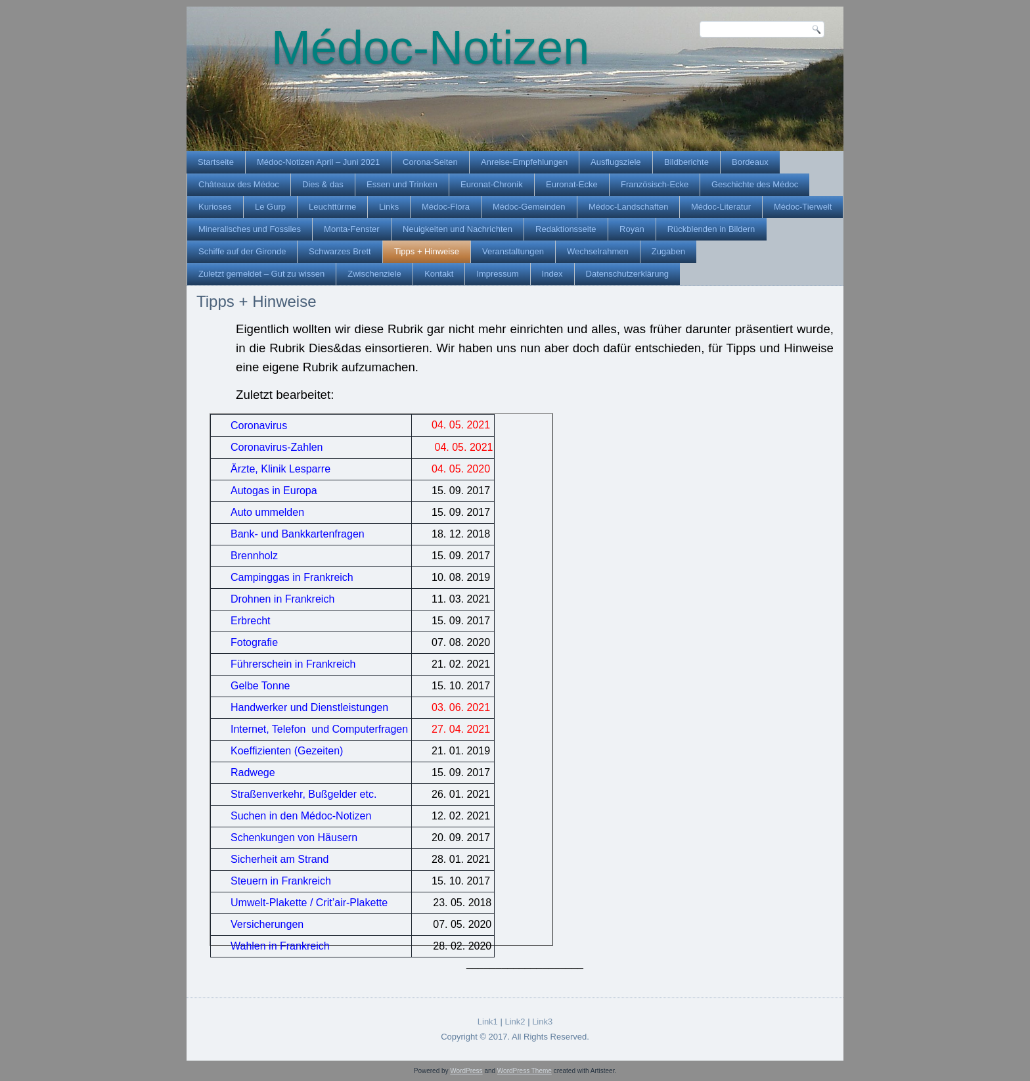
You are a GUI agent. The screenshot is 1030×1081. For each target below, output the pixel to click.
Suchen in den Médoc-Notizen (301, 815)
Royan (631, 229)
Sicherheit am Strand (279, 859)
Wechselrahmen (598, 251)
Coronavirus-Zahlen (277, 447)
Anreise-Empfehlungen (524, 162)
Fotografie (254, 642)
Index (552, 274)
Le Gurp (270, 207)
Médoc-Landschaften (628, 207)
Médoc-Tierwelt (803, 207)
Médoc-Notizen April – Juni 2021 (318, 162)
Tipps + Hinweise (426, 251)
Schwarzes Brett (340, 251)
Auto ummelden (267, 512)
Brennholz (254, 555)
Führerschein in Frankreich (293, 664)
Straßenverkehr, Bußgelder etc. (303, 794)
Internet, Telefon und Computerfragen (319, 729)
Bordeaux (750, 162)
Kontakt (438, 274)
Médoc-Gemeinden (529, 207)
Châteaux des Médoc (238, 184)
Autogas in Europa (274, 490)
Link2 (514, 1021)
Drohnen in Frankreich (282, 599)
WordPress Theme (524, 1070)
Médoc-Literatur (721, 207)
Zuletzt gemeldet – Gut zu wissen (261, 274)
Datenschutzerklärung (627, 274)
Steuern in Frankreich (281, 880)
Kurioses (215, 207)
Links (389, 207)
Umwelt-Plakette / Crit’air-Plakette (309, 902)
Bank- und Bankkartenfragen (298, 534)
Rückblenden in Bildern (711, 229)
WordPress (466, 1070)
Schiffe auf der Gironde (242, 251)
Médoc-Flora (446, 207)
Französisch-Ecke (654, 184)
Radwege (253, 772)
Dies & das (323, 184)
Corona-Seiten (430, 162)
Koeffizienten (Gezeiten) (287, 750)
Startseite (216, 162)
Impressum (497, 274)
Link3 (542, 1021)
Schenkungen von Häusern (294, 837)
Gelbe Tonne (260, 685)
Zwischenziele (374, 274)
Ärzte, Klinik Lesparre (280, 468)
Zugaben (668, 251)
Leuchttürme (332, 207)
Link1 (488, 1021)
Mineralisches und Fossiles (249, 229)
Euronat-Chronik (491, 184)
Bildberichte (686, 162)
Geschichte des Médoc (754, 184)
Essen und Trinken (402, 184)
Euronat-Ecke (572, 184)
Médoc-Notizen (430, 47)
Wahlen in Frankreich (280, 946)
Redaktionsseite (565, 229)
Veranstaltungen (513, 251)
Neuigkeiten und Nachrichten (457, 229)
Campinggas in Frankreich (292, 577)
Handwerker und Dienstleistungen (309, 707)
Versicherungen (267, 924)
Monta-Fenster (352, 229)
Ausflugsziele (616, 162)
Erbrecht (250, 620)
